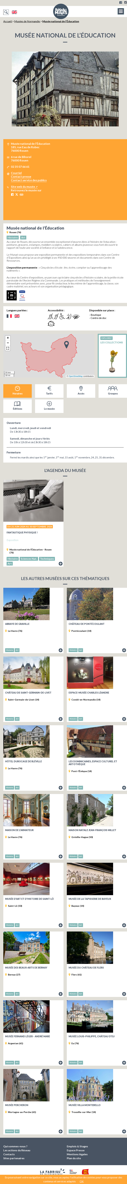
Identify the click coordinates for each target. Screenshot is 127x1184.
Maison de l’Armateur (19, 830)
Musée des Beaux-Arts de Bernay (26, 967)
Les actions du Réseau (16, 1150)
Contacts (9, 1154)
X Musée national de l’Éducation (16, 194)
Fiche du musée (61, 650)
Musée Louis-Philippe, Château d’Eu (92, 1036)
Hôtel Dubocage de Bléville (23, 761)
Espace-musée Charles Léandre (89, 692)
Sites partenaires (13, 1158)
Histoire (13, 237)
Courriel (16, 173)
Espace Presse (76, 1150)
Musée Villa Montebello (85, 1105)
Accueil (7, 21)
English (14, 12)
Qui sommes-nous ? (15, 1146)
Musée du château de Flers (86, 967)
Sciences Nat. (29, 558)
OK (82, 1181)
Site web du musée (23, 186)
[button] (66, 344)
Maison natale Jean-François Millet (92, 830)
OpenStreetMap (76, 376)
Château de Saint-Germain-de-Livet (28, 692)
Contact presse (21, 176)
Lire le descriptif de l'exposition (61, 564)
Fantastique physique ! (22, 532)
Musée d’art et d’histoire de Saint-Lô (29, 898)
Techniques (47, 558)
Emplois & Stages (77, 1146)
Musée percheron (16, 1105)
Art (23, 237)
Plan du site (74, 1158)
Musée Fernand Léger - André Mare (27, 1036)
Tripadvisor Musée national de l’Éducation (21, 195)
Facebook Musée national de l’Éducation (12, 194)
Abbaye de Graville (17, 623)
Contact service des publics (29, 180)
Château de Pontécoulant (87, 623)
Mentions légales (77, 1154)
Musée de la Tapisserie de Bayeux (90, 898)
